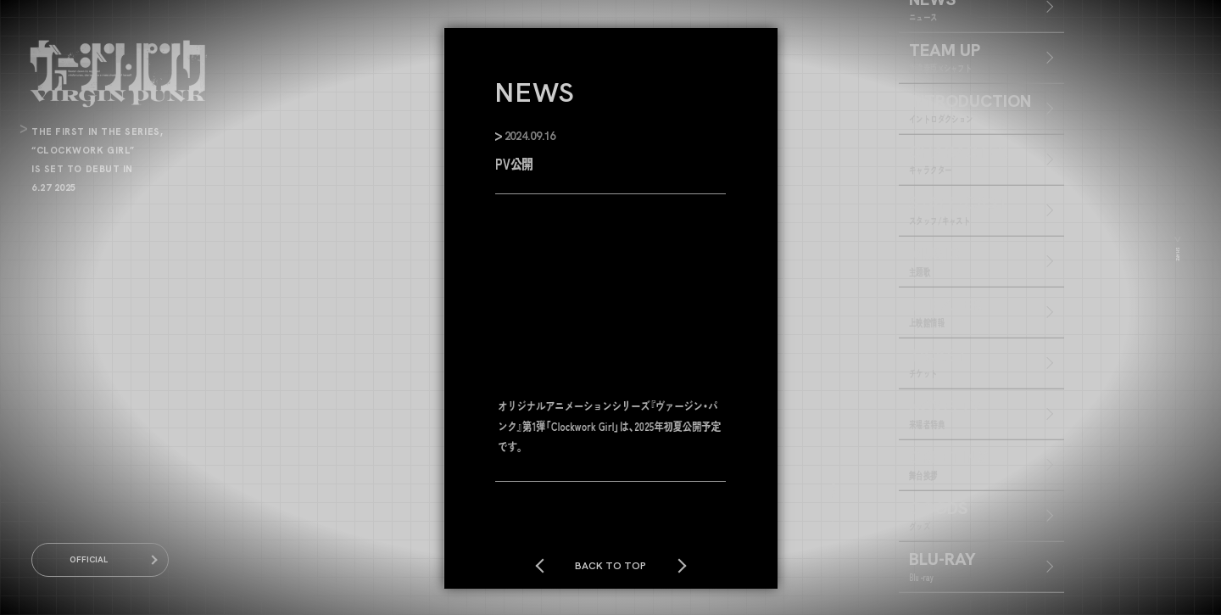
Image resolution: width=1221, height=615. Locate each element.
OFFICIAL (100, 560)
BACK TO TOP (610, 565)
